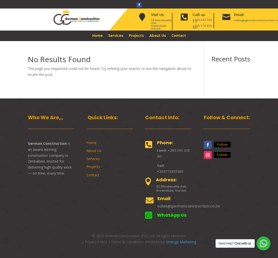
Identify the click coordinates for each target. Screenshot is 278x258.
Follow (222, 144)
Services (115, 36)
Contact (178, 36)
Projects (136, 36)
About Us (157, 36)
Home (97, 36)
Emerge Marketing (181, 241)
